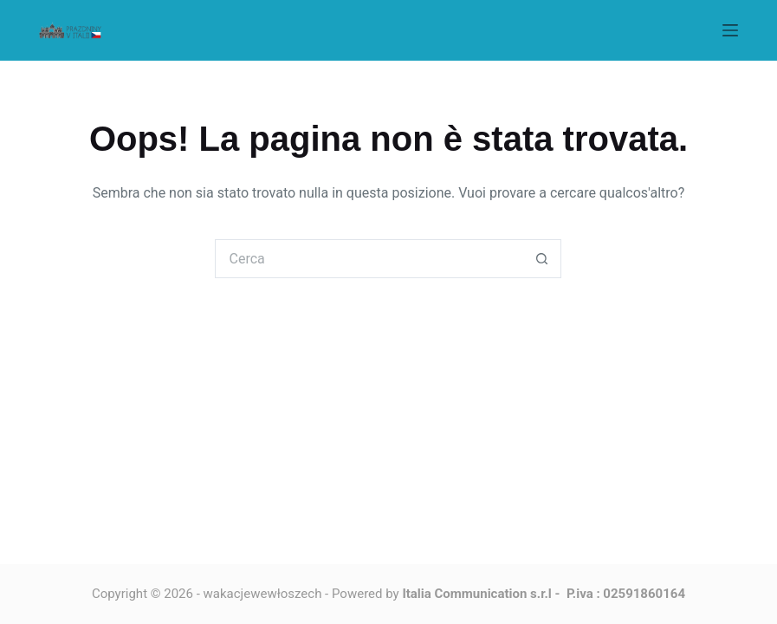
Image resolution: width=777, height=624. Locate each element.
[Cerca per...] (368, 258)
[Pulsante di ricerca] (541, 258)
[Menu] (730, 30)
